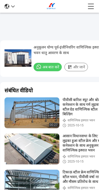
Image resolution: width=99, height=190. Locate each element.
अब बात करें (47, 66)
